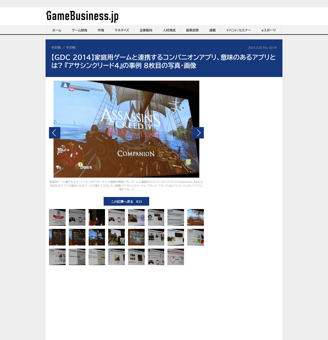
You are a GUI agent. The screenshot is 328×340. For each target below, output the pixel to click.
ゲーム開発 (79, 30)
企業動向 (146, 30)
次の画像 (198, 132)
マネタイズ (122, 30)
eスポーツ (268, 30)
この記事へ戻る (126, 201)
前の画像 (54, 132)
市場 (101, 30)
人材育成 (169, 30)
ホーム (56, 30)
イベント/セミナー (238, 30)
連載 (212, 30)
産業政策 (192, 30)
